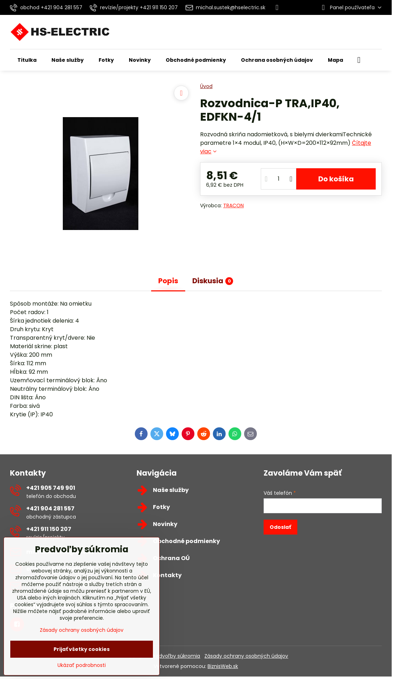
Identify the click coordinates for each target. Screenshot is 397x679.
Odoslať (280, 527)
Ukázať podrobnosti (81, 665)
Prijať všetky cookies (82, 649)
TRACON (233, 205)
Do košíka (336, 179)
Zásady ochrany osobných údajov (246, 655)
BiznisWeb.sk (223, 666)
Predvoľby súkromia (175, 655)
